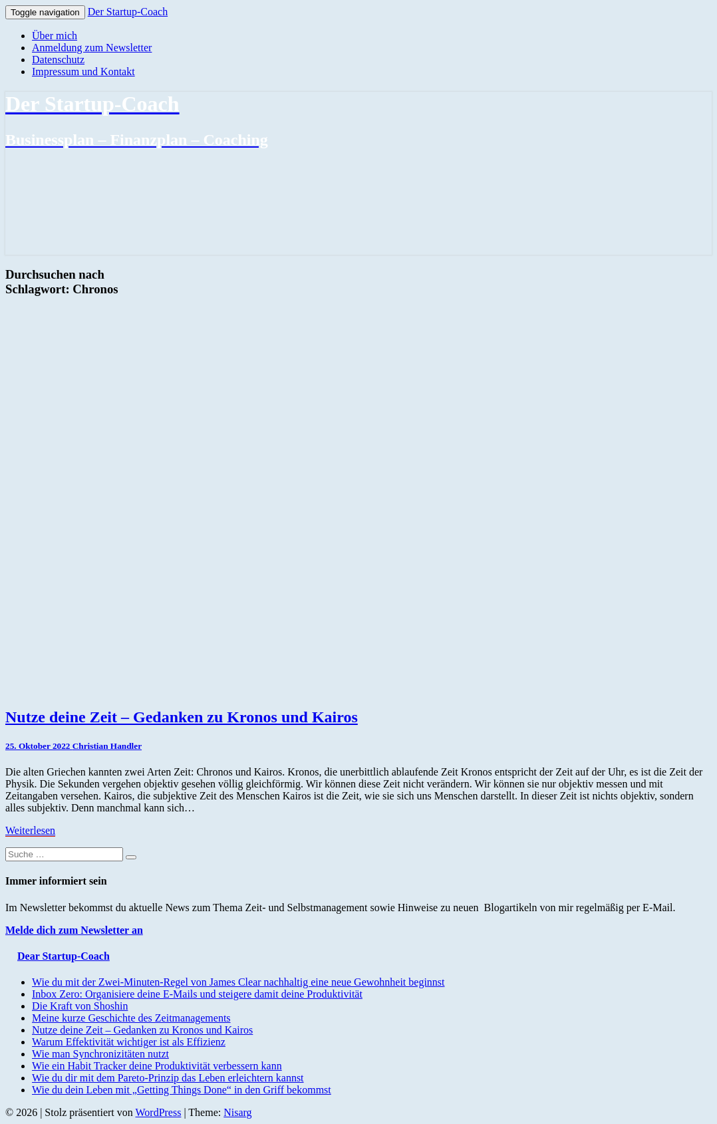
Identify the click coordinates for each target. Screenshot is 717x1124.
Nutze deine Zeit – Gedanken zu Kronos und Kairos (181, 717)
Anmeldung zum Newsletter (92, 47)
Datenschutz (58, 59)
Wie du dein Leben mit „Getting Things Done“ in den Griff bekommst (181, 1089)
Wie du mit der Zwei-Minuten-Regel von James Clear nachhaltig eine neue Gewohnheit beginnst (238, 982)
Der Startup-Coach (128, 11)
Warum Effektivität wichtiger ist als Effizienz (128, 1042)
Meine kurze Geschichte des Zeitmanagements (131, 1018)
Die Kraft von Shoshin (80, 1006)
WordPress (158, 1112)
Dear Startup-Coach (63, 956)
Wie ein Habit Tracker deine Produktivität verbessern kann (157, 1065)
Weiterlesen (30, 830)
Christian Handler (107, 746)
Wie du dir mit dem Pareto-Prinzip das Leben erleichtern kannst (168, 1077)
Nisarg (237, 1112)
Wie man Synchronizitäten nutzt (100, 1053)
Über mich (54, 35)
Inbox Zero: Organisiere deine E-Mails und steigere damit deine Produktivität (197, 994)
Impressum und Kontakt (83, 71)
